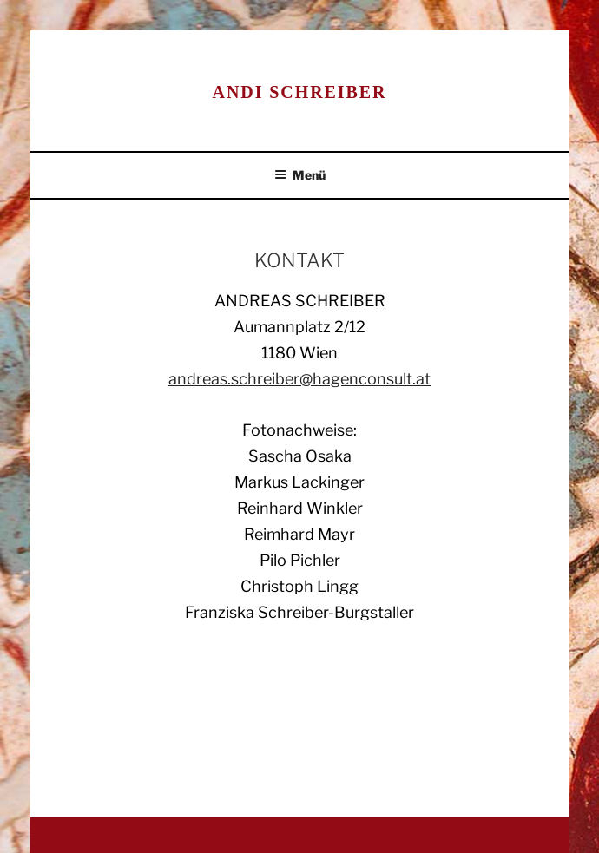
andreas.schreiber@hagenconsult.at (299, 379)
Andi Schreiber (300, 92)
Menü (300, 174)
